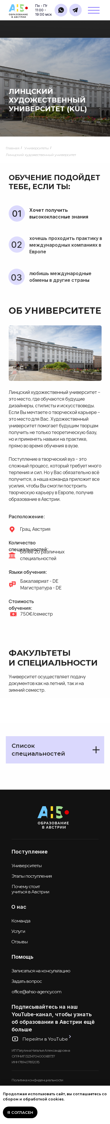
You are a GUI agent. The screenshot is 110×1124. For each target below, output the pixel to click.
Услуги (18, 931)
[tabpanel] (55, 756)
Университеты (36, 148)
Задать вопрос (27, 981)
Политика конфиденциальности (37, 1080)
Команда (20, 921)
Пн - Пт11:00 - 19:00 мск (43, 10)
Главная (12, 148)
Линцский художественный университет (41, 155)
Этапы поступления (32, 876)
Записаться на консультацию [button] (41, 971)
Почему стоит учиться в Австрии (30, 889)
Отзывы (19, 941)
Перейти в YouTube (45, 1039)
